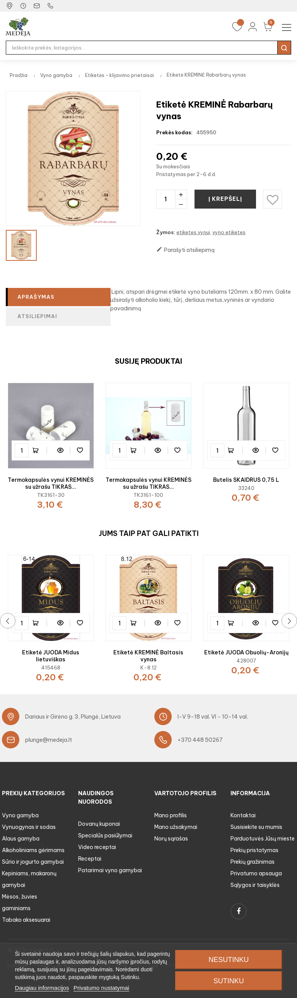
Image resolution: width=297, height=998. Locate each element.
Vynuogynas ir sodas (29, 826)
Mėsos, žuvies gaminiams (19, 902)
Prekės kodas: (174, 132)
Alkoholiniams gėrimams (33, 850)
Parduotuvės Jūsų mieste (262, 838)
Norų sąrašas (171, 838)
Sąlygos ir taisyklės (255, 885)
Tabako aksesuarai (26, 919)
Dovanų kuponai (99, 823)
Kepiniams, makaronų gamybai (29, 879)
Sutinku (228, 981)
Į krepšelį (225, 198)
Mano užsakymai (175, 826)
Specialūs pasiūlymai (105, 835)
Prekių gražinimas (252, 861)
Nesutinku (228, 960)
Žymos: (165, 232)
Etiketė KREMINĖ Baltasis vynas (148, 656)
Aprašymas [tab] (36, 297)
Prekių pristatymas (254, 850)
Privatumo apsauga (256, 873)
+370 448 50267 (200, 739)
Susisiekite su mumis (256, 826)
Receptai (89, 858)
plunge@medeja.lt (48, 739)
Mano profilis (170, 815)
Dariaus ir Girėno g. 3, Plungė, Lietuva (73, 716)
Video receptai (97, 847)
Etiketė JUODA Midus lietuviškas (50, 656)
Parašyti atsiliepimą (185, 249)
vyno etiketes (229, 232)
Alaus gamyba (20, 838)
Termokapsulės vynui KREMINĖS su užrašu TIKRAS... (51, 483)
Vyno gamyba (20, 815)
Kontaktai (243, 815)
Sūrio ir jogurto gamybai (33, 861)
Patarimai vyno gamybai (110, 870)
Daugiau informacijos (42, 987)
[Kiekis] (166, 199)
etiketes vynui (193, 232)
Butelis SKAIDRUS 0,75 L (246, 479)
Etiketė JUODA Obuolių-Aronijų (246, 652)
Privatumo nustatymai (101, 987)
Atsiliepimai (37, 316)
